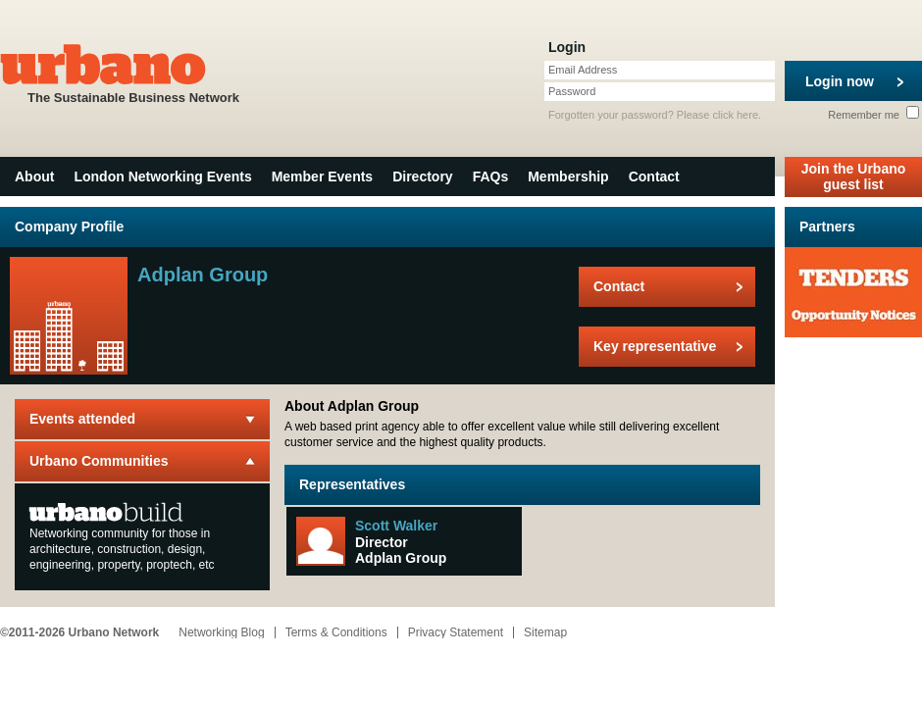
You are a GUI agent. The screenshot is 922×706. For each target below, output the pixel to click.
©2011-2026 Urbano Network (79, 632)
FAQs (491, 176)
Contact (654, 176)
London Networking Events (162, 176)
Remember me (873, 115)
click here (735, 115)
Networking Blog (221, 632)
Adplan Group (400, 558)
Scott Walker (396, 525)
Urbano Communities (99, 461)
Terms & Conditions (336, 632)
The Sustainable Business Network (133, 72)
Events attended (82, 419)
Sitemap (545, 632)
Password (571, 91)
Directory (422, 176)
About (34, 176)
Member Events (322, 176)
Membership (568, 176)
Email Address (582, 70)
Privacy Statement (455, 632)
